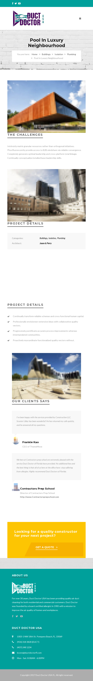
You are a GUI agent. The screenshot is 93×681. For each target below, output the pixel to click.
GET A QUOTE (45, 547)
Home (34, 54)
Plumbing (71, 54)
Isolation (59, 54)
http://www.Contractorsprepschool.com (39, 497)
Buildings (46, 54)
